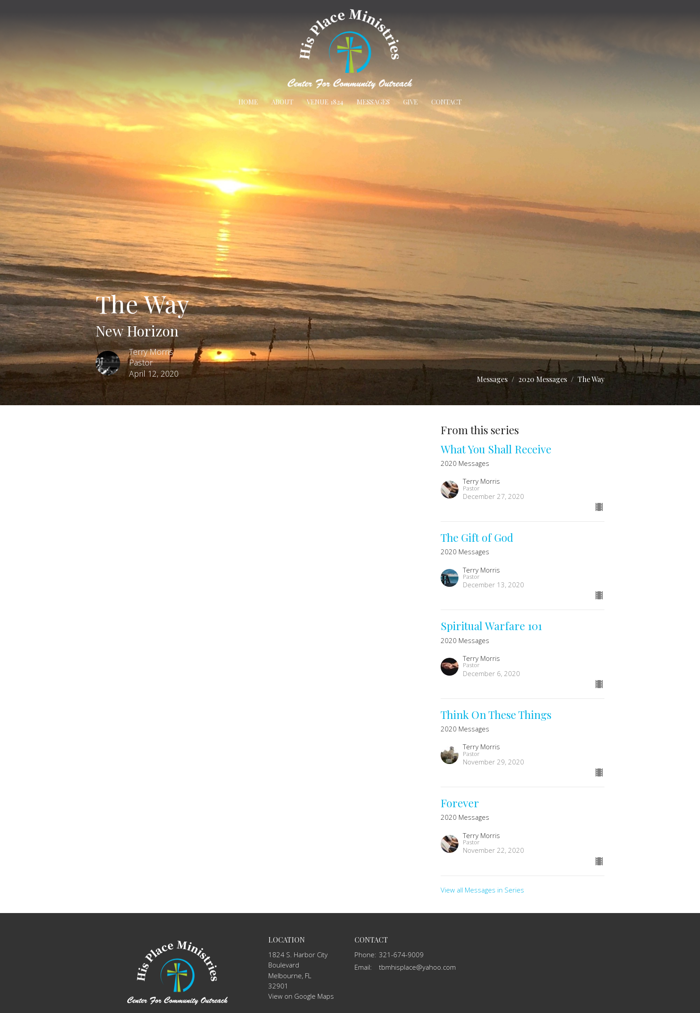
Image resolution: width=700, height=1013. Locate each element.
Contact (446, 101)
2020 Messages (542, 379)
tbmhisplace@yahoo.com (417, 967)
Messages (373, 101)
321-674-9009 (401, 954)
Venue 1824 (325, 101)
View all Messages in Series (482, 889)
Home (248, 101)
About (282, 101)
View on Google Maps (301, 996)
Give (410, 101)
